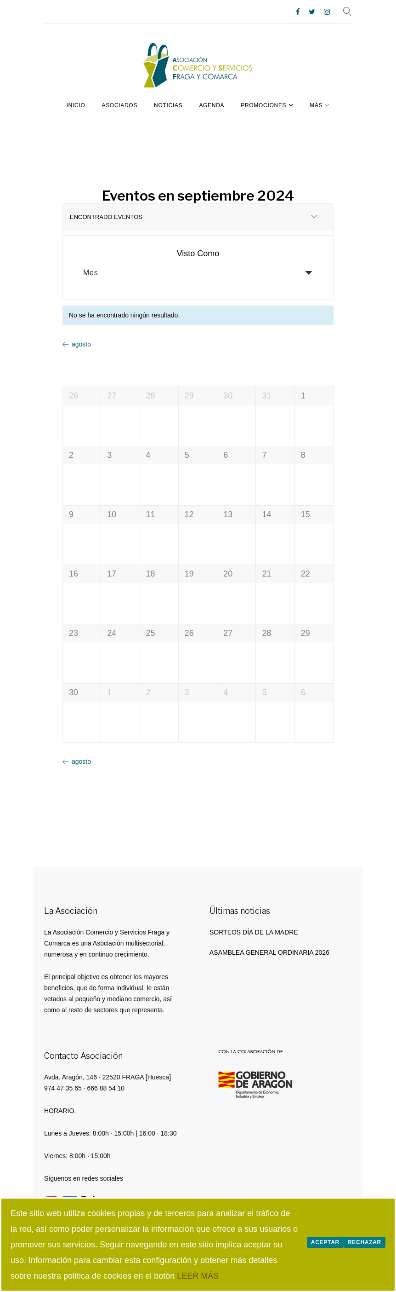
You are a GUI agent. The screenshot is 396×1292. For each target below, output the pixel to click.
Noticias (168, 104)
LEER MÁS (198, 1275)
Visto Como (198, 253)
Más (316, 104)
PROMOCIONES (267, 104)
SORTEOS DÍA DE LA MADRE (253, 931)
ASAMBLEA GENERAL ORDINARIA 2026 (269, 951)
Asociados (119, 104)
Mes (90, 272)
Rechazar (364, 1242)
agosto (81, 343)
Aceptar (325, 1242)
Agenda (211, 104)
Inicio (76, 104)
